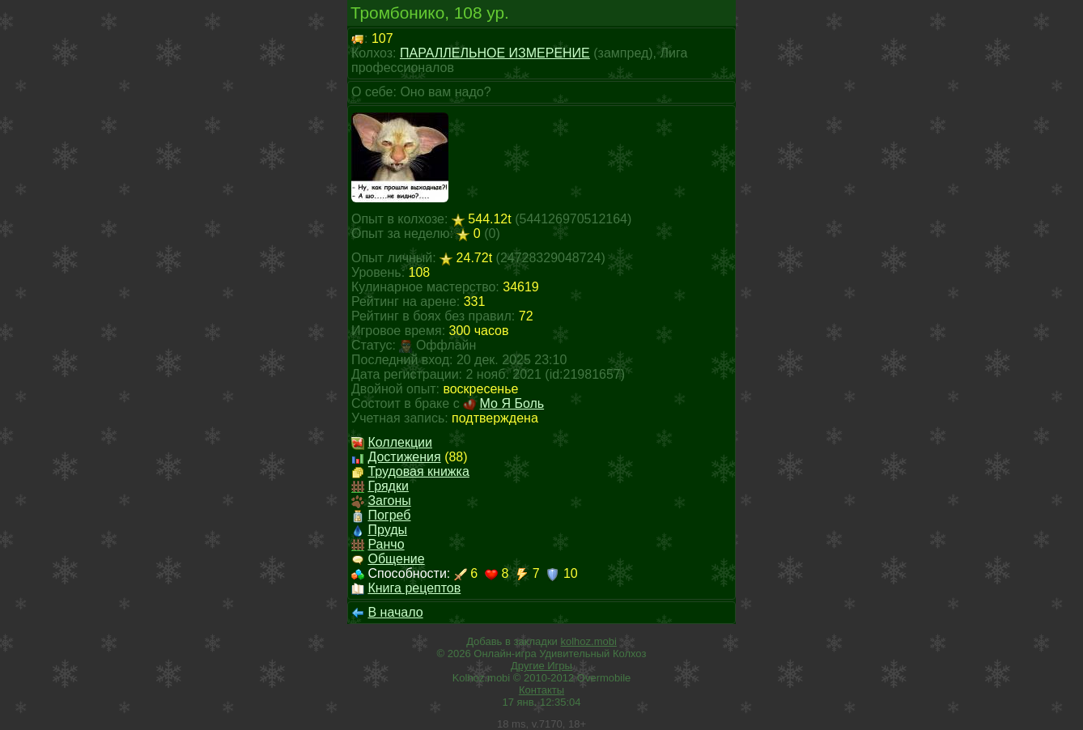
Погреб (388, 515)
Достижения (403, 457)
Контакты (541, 690)
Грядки (387, 486)
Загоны (388, 500)
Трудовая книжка (418, 471)
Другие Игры (541, 666)
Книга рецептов (414, 588)
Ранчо (385, 544)
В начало (395, 612)
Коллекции (399, 442)
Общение (395, 559)
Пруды (387, 530)
